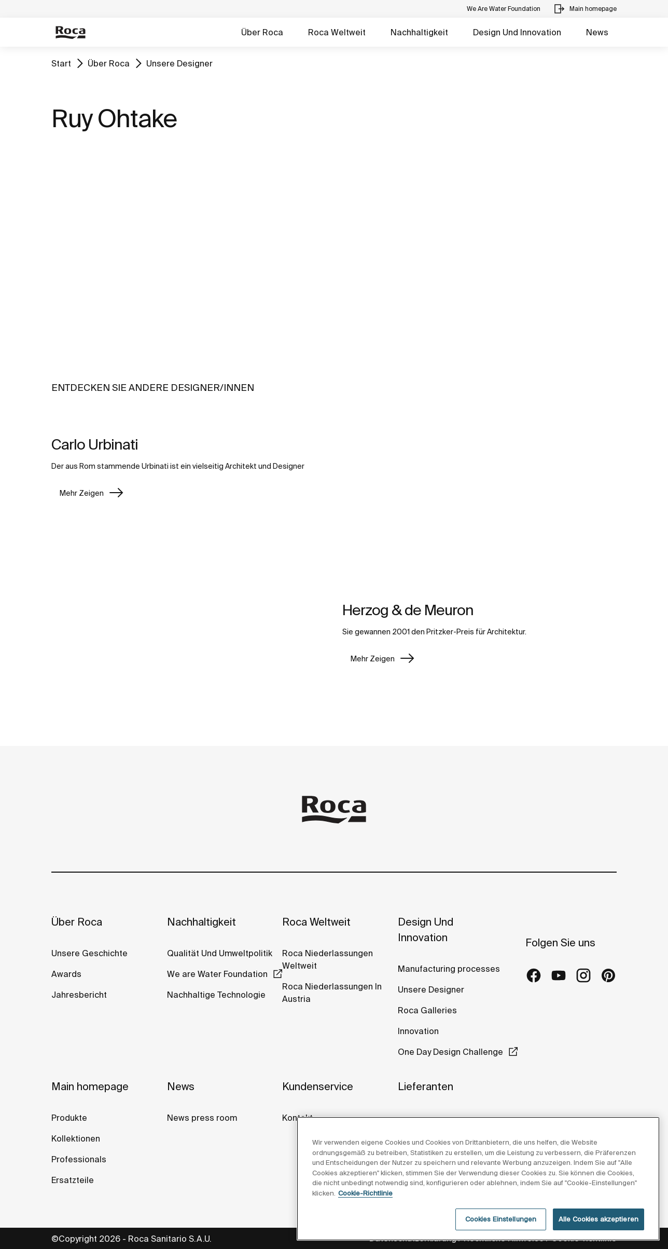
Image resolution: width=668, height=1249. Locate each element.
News (597, 32)
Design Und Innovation (517, 32)
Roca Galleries (427, 1010)
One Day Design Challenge (450, 1051)
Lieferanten (425, 1086)
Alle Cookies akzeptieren (598, 1219)
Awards (66, 974)
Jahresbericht (79, 994)
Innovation (418, 1031)
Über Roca (262, 32)
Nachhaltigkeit (419, 32)
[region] (478, 1179)
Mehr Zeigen (82, 493)
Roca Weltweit (337, 32)
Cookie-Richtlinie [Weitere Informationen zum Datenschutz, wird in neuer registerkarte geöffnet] (365, 1193)
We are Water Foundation (217, 974)
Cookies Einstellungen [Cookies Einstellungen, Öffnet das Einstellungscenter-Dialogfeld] (501, 1219)
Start (61, 63)
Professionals (78, 1159)
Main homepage (90, 1086)
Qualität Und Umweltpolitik (219, 953)
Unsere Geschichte (89, 953)
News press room (202, 1117)
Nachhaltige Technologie (216, 994)
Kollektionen (75, 1138)
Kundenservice (317, 1086)
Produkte (69, 1117)
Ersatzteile (72, 1180)
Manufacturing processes (449, 968)
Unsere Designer (179, 63)
